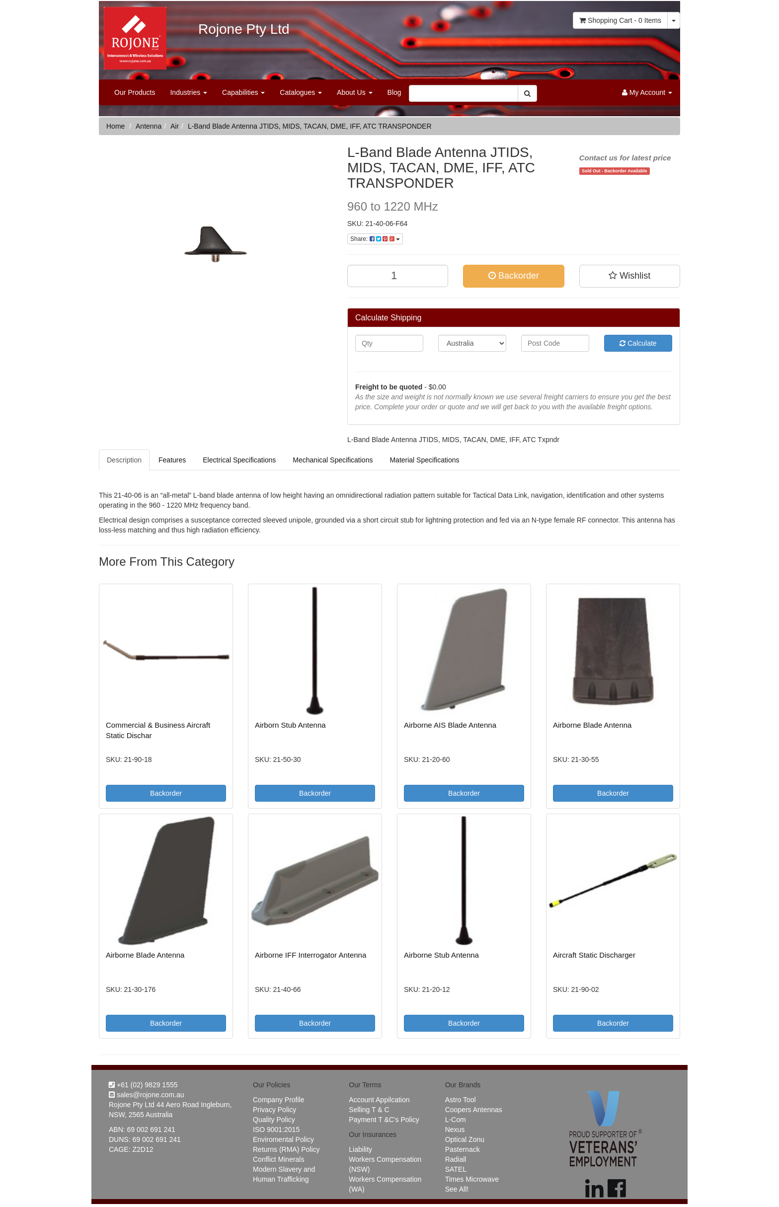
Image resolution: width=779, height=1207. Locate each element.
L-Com (455, 1120)
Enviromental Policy (283, 1139)
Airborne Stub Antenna (441, 955)
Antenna (148, 126)
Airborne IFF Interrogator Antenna (310, 955)
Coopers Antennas (473, 1110)
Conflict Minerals (278, 1159)
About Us (354, 92)
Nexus (455, 1129)
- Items (620, 20)
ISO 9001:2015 (276, 1129)
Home (115, 126)
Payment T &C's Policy (384, 1120)
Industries (188, 92)
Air (174, 126)
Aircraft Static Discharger (594, 955)
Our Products (134, 92)
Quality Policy (274, 1120)
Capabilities (243, 92)
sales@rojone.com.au (146, 1095)
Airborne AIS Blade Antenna (450, 725)
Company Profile (279, 1100)
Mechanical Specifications (333, 460)
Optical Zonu (464, 1139)
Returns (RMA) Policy (286, 1149)
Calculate (638, 343)
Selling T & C (369, 1110)
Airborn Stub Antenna (290, 725)
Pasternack (462, 1149)
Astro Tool (460, 1100)
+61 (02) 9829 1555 (143, 1085)
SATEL (456, 1169)
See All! (456, 1189)
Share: (375, 238)
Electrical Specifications (239, 460)
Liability (360, 1149)
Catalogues (301, 92)
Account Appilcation (379, 1100)
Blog (394, 92)
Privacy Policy (274, 1110)
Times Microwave (472, 1179)
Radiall (456, 1159)
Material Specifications (424, 460)
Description (124, 460)
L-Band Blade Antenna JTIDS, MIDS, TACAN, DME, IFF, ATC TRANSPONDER (310, 126)
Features (172, 460)
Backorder (513, 276)
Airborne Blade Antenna (592, 725)
